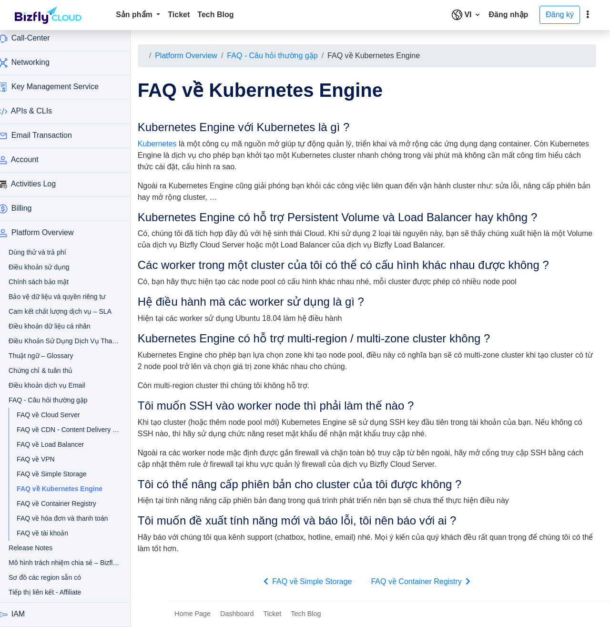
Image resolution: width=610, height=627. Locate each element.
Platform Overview (198, 55)
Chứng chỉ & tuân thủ (51, 370)
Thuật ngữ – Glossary (51, 356)
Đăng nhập (509, 14)
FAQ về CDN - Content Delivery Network (59, 429)
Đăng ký (560, 14)
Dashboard (237, 613)
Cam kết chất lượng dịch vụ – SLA (55, 311)
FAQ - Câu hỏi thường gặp (285, 55)
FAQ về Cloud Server (59, 415)
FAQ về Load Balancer (59, 444)
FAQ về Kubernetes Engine (64, 489)
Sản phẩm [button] (135, 14)
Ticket (179, 14)
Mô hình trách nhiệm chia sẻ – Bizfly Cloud (55, 562)
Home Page (192, 613)
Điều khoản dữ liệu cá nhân (55, 326)
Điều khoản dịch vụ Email (55, 385)
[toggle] (587, 15)
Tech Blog (215, 14)
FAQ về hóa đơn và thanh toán (59, 518)
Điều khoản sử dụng (49, 267)
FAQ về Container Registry (59, 503)
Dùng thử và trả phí (48, 252)
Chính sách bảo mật (49, 282)
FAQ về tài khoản (53, 533)
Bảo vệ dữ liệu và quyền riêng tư (55, 296)
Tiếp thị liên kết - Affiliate (55, 592)
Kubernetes (169, 144)
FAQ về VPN (46, 459)
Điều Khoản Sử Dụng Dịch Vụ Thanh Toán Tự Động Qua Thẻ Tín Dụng (55, 341)
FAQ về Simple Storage (59, 474)
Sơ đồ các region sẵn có (55, 577)
